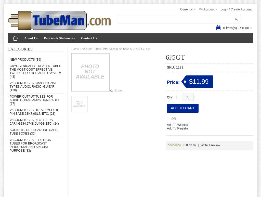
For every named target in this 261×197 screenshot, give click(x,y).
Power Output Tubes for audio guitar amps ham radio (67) (34, 100)
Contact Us (89, 38)
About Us (30, 38)
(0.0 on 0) (182, 145)
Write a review (210, 145)
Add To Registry (178, 128)
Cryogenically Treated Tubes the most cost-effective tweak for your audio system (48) (35, 71)
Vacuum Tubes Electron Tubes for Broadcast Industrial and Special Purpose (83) (30, 145)
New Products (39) (25, 59)
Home (75, 48)
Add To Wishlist (177, 125)
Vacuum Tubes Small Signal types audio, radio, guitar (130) (33, 86)
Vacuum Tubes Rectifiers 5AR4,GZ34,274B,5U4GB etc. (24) (34, 121)
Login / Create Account (236, 9)
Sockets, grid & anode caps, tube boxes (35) (34, 131)
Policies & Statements (59, 38)
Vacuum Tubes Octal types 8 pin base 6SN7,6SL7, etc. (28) (34, 111)
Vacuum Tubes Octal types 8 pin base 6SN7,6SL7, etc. (116, 48)
